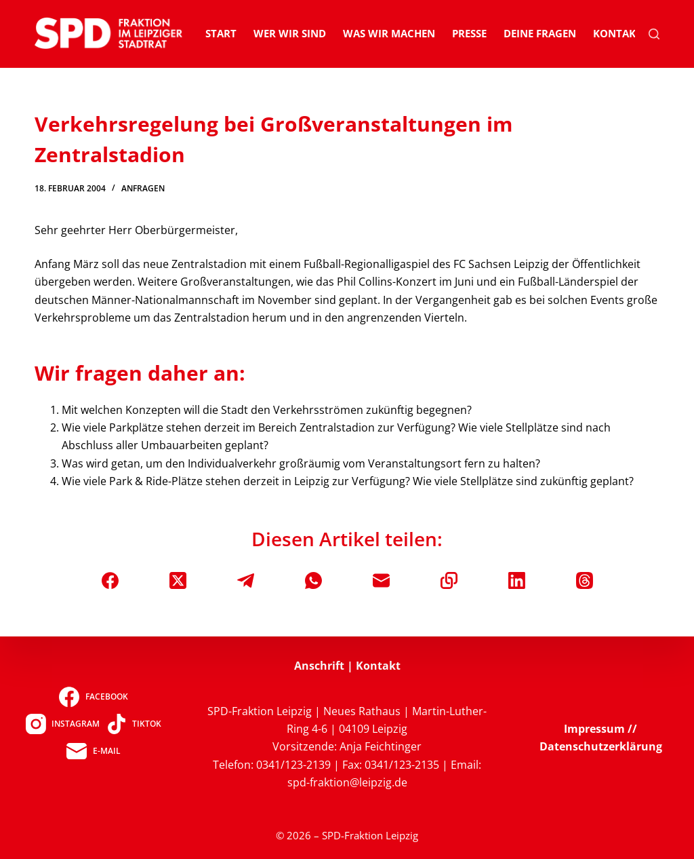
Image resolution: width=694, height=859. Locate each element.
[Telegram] (245, 580)
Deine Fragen (540, 33)
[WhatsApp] (313, 580)
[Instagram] (63, 724)
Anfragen (143, 188)
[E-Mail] (381, 580)
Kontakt (617, 33)
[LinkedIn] (516, 580)
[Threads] (584, 580)
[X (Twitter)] (177, 580)
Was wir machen (389, 33)
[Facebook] (110, 580)
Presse (469, 33)
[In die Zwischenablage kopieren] (449, 580)
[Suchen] (654, 33)
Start (221, 33)
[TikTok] (133, 724)
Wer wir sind (289, 33)
